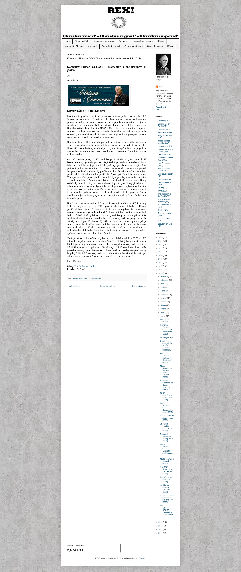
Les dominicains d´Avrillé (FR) (165, 150)
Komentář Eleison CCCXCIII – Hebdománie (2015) (166, 358)
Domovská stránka (107, 286)
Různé (170, 46)
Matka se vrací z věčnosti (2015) (167, 461)
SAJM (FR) (162, 188)
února (163, 312)
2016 (160, 270)
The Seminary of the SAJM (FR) (164, 195)
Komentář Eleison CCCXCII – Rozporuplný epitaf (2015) (166, 407)
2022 (160, 248)
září (162, 287)
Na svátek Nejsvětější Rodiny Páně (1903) (166, 437)
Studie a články (82, 41)
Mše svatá (92, 46)
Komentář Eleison (94, 278)
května (164, 302)
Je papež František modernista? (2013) (166, 427)
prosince (164, 276)
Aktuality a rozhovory (104, 41)
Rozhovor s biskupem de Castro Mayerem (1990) (166, 385)
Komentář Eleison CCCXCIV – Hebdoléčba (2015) (166, 329)
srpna (163, 291)
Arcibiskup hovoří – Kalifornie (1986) (165, 488)
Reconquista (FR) (165, 179)
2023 (160, 244)
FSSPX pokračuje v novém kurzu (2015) (166, 396)
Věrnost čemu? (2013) (166, 320)
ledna (163, 316)
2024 (160, 241)
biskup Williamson (80, 278)
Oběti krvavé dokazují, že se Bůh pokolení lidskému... (166, 345)
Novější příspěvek (75, 286)
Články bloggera (155, 46)
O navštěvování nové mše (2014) (166, 479)
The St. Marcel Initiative (87, 266)
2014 (160, 522)
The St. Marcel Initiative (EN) (164, 200)
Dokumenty (124, 41)
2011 (160, 533)
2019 (160, 259)
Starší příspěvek (139, 286)
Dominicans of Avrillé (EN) (164, 125)
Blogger (142, 558)
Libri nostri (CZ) (164, 155)
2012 (160, 529)
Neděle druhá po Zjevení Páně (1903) (167, 418)
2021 (160, 252)
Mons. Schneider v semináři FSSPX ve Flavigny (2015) (166, 371)
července (165, 294)
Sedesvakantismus (133, 46)
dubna (163, 305)
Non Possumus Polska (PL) (164, 169)
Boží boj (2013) (166, 337)
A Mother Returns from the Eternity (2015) (166, 470)
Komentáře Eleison (74, 46)
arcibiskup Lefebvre (143, 41)
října (163, 284)
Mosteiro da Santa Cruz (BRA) (165, 159)
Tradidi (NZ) (163, 210)
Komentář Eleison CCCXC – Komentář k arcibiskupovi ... (166, 511)
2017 (160, 266)
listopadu (164, 280)
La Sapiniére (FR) (165, 146)
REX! (161, 87)
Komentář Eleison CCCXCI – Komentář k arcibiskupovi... (167, 449)
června (164, 298)
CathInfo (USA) (164, 121)
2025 (160, 237)
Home (67, 41)
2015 (160, 273)
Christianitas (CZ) (165, 129)
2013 (160, 526)
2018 (160, 262)
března (164, 309)
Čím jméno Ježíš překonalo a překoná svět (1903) (167, 498)
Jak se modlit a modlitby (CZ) (164, 142)
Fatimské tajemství (111, 46)
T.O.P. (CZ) (162, 191)
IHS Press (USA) (165, 132)
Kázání (160, 41)
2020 (160, 255)
